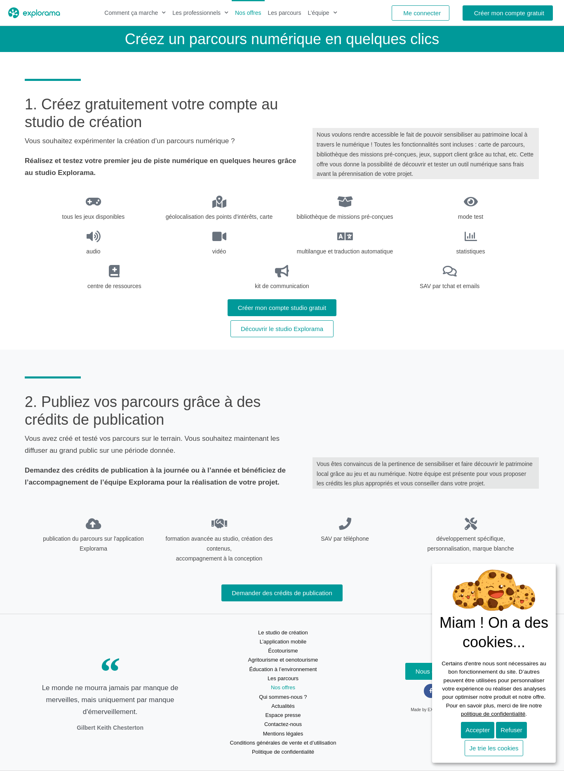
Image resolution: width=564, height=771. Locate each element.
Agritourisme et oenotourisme (283, 660)
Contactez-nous (283, 724)
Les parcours (284, 12)
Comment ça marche (135, 13)
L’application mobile (283, 641)
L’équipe (322, 13)
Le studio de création (283, 632)
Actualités (282, 706)
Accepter (477, 729)
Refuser (511, 729)
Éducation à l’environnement (283, 669)
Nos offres (248, 12)
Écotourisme (283, 651)
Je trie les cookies (493, 748)
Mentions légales (283, 734)
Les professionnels (200, 13)
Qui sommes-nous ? (283, 697)
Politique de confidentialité (283, 752)
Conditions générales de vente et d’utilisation (283, 743)
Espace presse (283, 715)
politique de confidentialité (493, 714)
